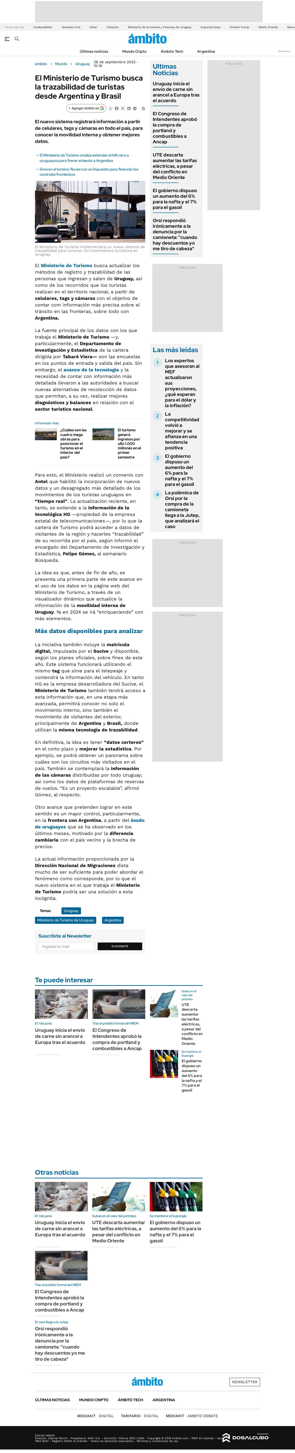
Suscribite (119, 946)
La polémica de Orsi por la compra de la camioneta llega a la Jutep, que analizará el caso (182, 509)
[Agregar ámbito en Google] (86, 108)
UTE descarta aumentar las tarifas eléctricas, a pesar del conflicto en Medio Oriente (175, 166)
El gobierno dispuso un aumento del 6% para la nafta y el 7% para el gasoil (175, 198)
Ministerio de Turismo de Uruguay (65, 920)
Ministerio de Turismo (66, 265)
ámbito (41, 64)
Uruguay (82, 64)
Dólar (93, 27)
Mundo (61, 64)
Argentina (206, 51)
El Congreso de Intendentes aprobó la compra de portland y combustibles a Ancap (175, 128)
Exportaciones (210, 27)
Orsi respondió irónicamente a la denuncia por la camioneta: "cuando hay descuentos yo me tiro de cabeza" (175, 234)
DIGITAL (95, 1416)
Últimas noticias (94, 51)
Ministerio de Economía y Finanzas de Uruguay (159, 27)
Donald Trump (239, 27)
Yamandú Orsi (70, 27)
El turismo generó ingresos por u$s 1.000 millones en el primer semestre (129, 443)
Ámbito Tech (172, 51)
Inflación (113, 27)
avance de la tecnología (91, 370)
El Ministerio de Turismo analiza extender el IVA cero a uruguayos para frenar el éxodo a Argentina (84, 158)
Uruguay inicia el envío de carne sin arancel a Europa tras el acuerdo (176, 92)
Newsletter (284, 51)
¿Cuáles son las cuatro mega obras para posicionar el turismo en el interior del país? (73, 443)
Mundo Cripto (134, 51)
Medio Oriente (268, 27)
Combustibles (42, 27)
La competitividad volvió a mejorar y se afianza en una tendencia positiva (182, 431)
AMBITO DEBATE (192, 1416)
